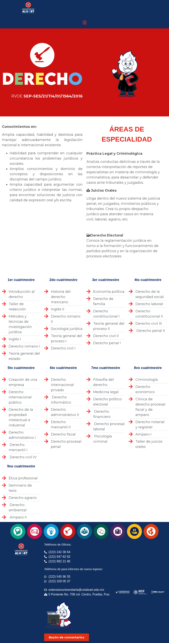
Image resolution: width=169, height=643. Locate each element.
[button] (84, 22)
